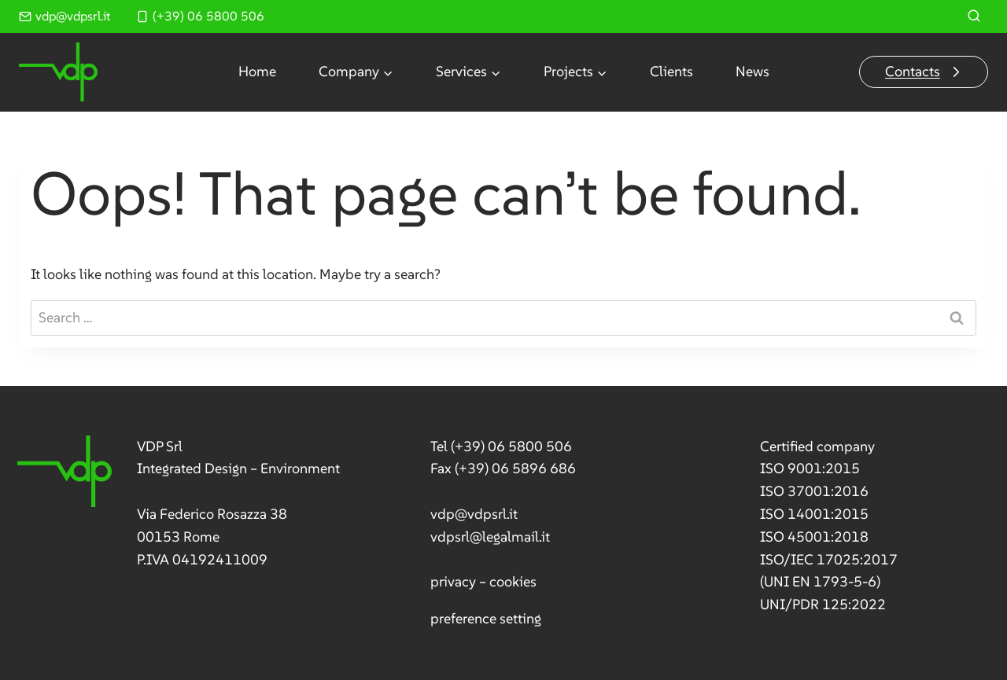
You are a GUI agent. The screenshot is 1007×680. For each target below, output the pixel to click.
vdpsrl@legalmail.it (490, 536)
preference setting (485, 618)
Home (257, 71)
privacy (453, 581)
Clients (671, 71)
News (752, 71)
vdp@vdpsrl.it (474, 514)
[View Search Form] (974, 16)
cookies (513, 581)
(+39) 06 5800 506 (511, 446)
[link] (178, 504)
